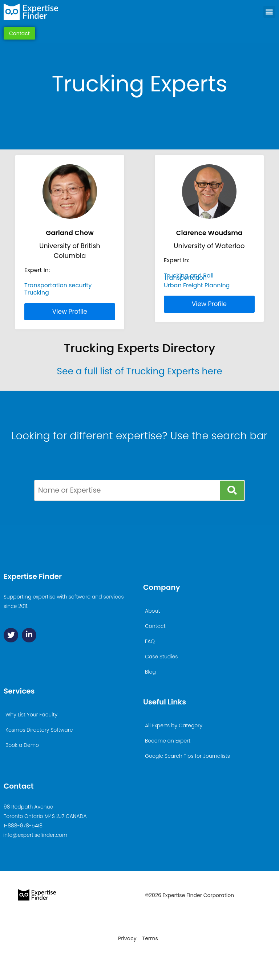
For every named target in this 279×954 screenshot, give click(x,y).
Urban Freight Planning (197, 285)
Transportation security (58, 285)
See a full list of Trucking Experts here (139, 371)
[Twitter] (11, 635)
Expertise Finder (33, 576)
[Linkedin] (29, 635)
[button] (269, 12)
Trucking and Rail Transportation (189, 276)
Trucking (36, 292)
